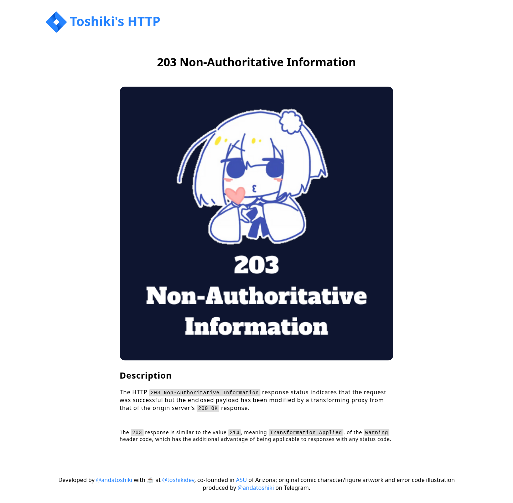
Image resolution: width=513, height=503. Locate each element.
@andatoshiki (114, 480)
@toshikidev (178, 480)
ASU (241, 480)
